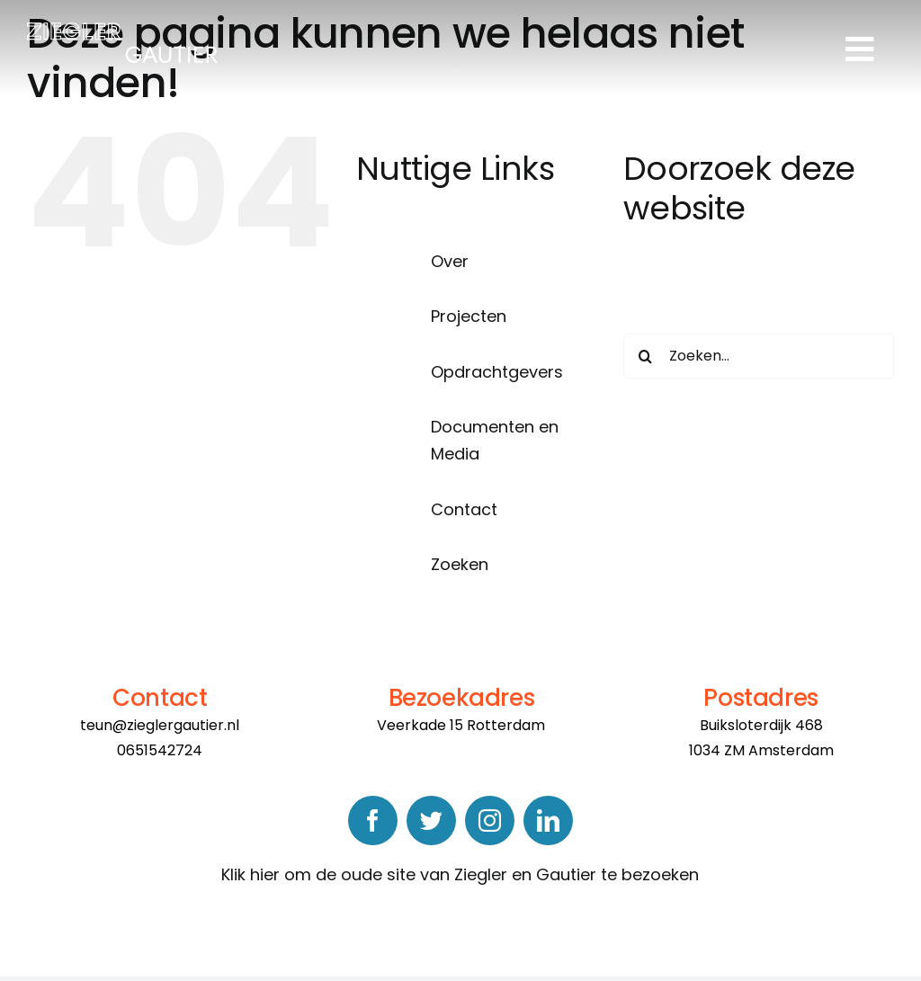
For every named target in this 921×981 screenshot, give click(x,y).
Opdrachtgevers (497, 372)
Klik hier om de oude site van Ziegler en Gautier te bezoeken (460, 874)
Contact (464, 509)
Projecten (468, 316)
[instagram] (489, 820)
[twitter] (431, 820)
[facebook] (373, 820)
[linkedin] (548, 820)
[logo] (122, 30)
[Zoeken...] (758, 356)
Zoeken (459, 564)
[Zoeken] (645, 356)
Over (450, 261)
